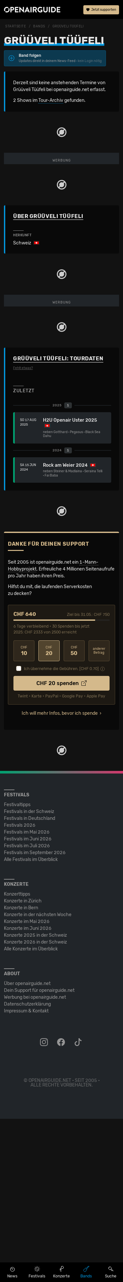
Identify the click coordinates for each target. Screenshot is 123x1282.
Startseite (15, 26)
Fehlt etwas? (23, 531)
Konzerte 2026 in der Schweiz (35, 1105)
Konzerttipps (17, 1057)
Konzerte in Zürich (23, 1064)
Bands (39, 26)
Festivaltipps (17, 968)
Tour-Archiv (50, 100)
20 (49, 814)
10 (24, 814)
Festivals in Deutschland (29, 981)
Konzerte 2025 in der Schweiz (35, 1098)
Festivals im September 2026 (35, 1016)
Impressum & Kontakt (26, 1174)
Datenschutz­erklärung (27, 1167)
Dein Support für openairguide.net (39, 1153)
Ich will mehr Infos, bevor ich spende (60, 876)
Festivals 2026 (19, 988)
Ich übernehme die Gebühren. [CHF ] (61, 832)
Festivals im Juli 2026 (27, 1009)
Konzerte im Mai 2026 (27, 1084)
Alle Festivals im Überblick (31, 1022)
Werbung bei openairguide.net (35, 1160)
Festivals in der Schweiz (29, 974)
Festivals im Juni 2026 (27, 1002)
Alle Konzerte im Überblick (31, 1112)
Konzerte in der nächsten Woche (38, 1078)
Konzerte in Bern (21, 1071)
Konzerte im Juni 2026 (27, 1091)
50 (74, 814)
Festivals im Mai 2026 (27, 995)
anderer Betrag (99, 814)
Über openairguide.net (27, 1146)
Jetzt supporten (101, 10)
